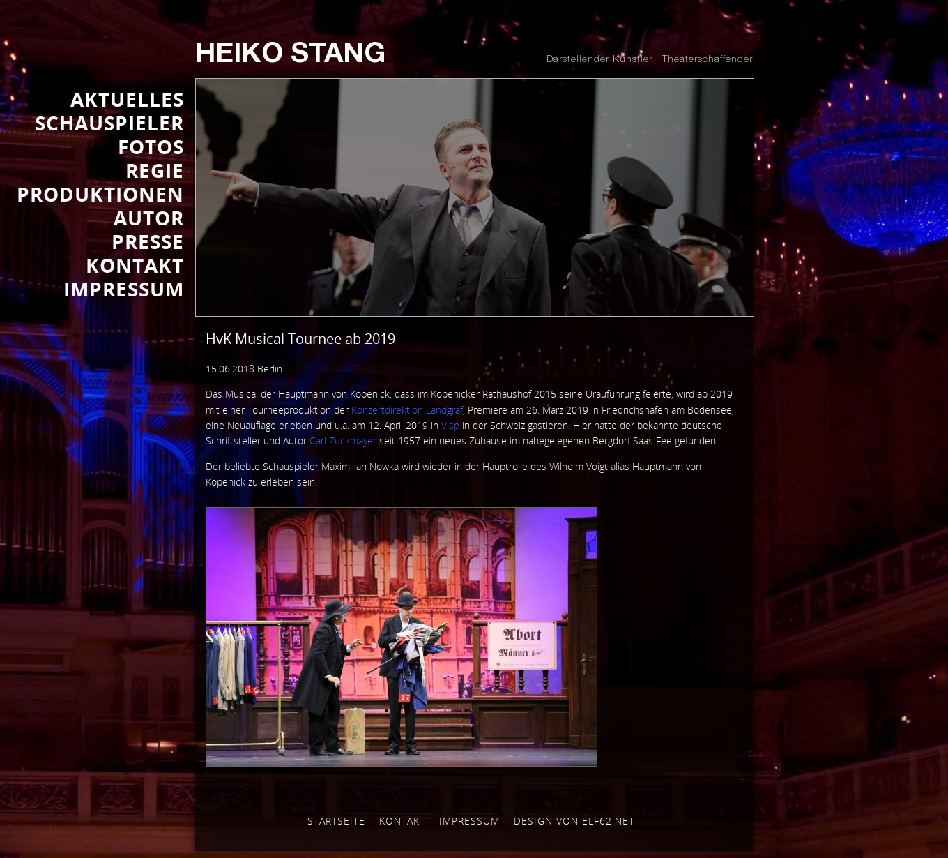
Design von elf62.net (574, 820)
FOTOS (151, 146)
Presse (148, 241)
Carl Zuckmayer (342, 440)
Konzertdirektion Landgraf (407, 409)
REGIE (154, 170)
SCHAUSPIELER (109, 123)
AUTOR (149, 217)
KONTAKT (135, 265)
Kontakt (402, 820)
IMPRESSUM (123, 289)
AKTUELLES (127, 99)
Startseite (336, 820)
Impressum (469, 820)
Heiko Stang (290, 56)
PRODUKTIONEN (100, 194)
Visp (450, 425)
